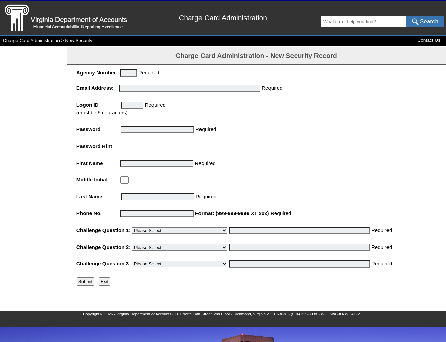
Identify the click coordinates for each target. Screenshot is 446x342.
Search (425, 21)
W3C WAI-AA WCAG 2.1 (342, 314)
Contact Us (428, 40)
